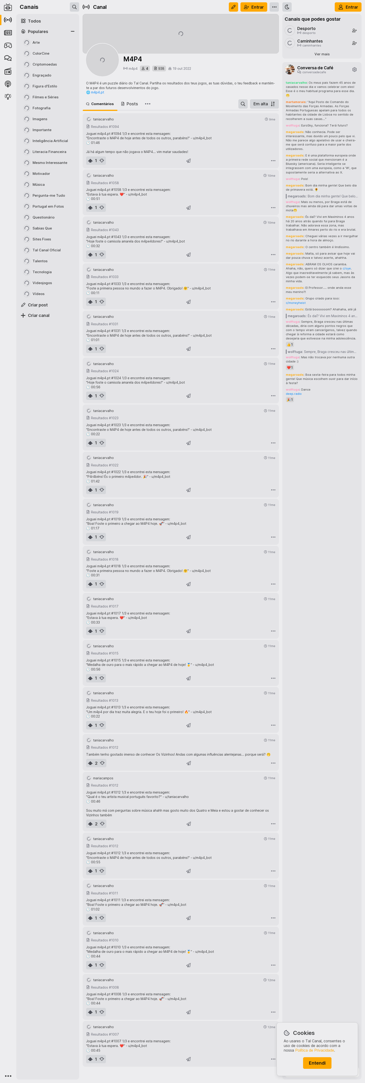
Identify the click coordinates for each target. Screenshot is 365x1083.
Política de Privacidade (314, 1050)
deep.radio (294, 393)
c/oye (347, 268)
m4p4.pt (97, 92)
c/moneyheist (296, 303)
